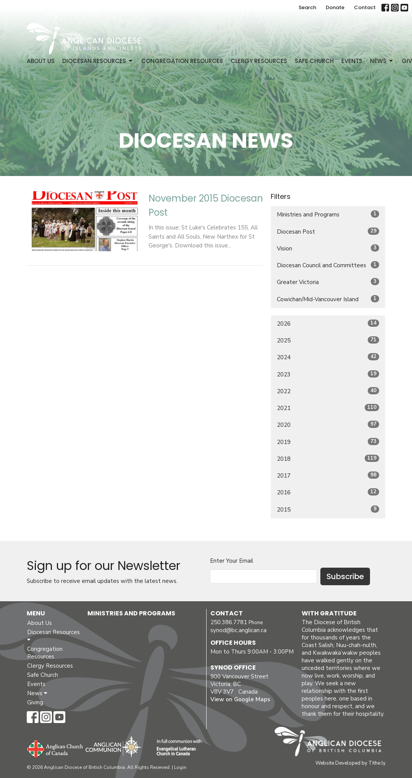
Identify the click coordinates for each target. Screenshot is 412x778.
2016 (328, 492)
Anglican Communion (113, 746)
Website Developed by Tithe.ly (350, 763)
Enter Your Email (231, 561)
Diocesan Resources (98, 61)
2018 (328, 459)
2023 (328, 374)
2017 (328, 475)
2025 (328, 340)
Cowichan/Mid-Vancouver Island (328, 299)
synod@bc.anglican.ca (238, 630)
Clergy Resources (259, 61)
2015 (328, 509)
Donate (335, 7)
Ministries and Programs (328, 214)
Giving (35, 702)
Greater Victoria (328, 282)
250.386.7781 (228, 622)
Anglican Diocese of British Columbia (331, 743)
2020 (328, 425)
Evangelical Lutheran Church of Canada (176, 747)
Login (180, 767)
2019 (328, 442)
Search (307, 7)
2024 (328, 357)
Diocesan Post (328, 232)
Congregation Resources (182, 61)
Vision (328, 248)
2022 (328, 391)
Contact (365, 7)
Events (351, 61)
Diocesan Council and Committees (328, 265)
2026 (328, 324)
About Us (41, 61)
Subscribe (345, 576)
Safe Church (314, 61)
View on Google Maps (240, 699)
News (382, 61)
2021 (328, 408)
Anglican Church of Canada (55, 747)
